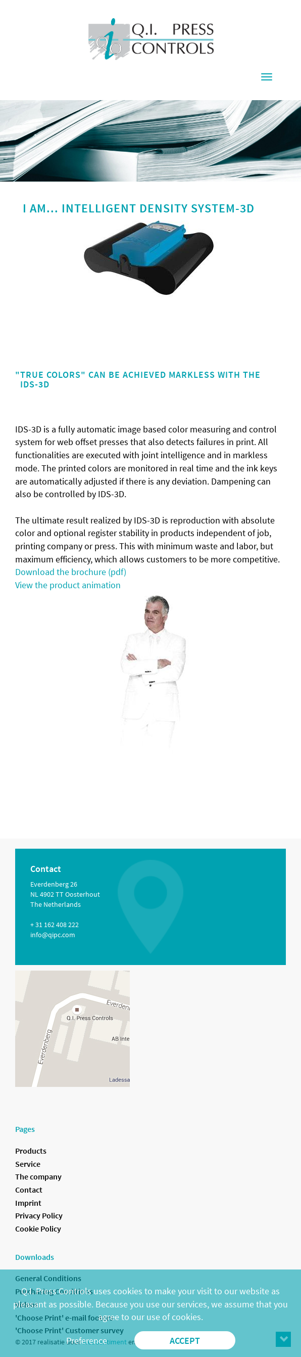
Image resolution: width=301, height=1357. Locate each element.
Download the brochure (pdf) (70, 572)
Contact (28, 1190)
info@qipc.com (52, 934)
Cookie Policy (38, 1228)
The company (38, 1176)
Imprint (28, 1203)
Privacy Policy (39, 1215)
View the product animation (68, 585)
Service (27, 1164)
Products (30, 1151)
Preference (86, 1340)
